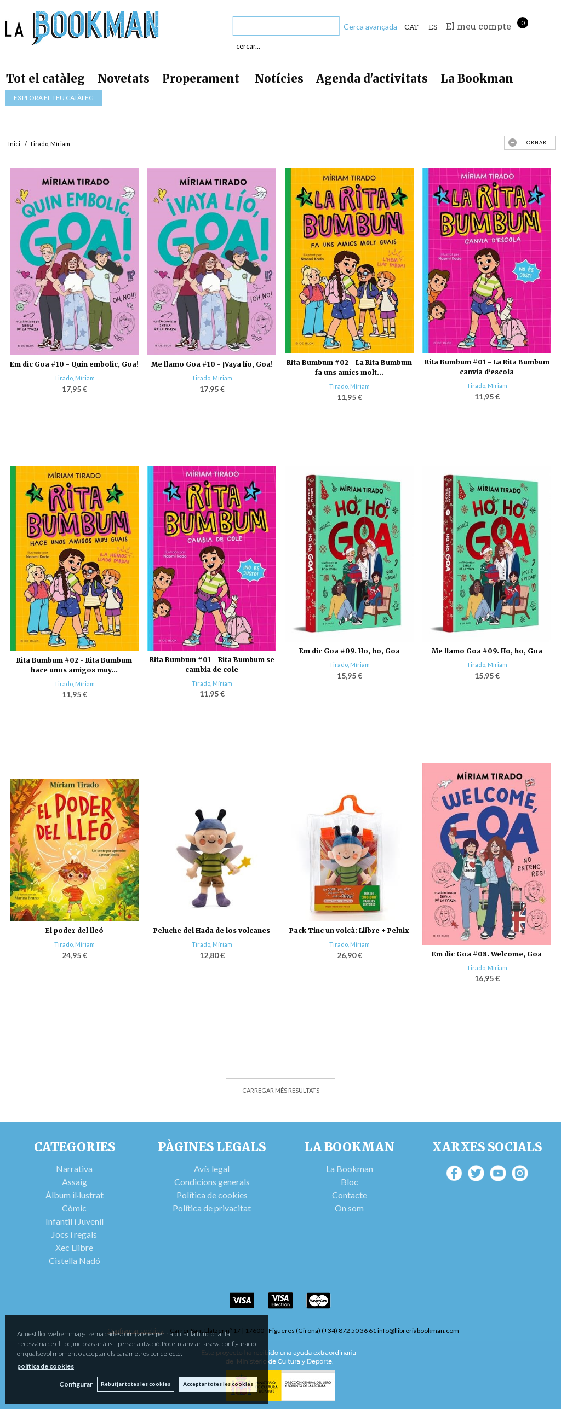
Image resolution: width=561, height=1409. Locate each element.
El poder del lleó (74, 930)
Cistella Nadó (74, 1260)
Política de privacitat (212, 1208)
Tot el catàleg (45, 78)
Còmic (74, 1208)
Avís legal (212, 1168)
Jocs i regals (74, 1234)
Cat (411, 27)
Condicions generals (212, 1181)
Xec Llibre (74, 1247)
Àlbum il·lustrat (74, 1195)
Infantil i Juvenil (74, 1221)
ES (433, 27)
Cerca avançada (370, 26)
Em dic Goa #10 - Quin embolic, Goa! (74, 364)
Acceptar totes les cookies (218, 1384)
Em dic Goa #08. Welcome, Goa (487, 954)
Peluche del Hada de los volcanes (211, 930)
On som (349, 1208)
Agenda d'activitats (372, 78)
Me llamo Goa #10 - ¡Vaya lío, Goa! (212, 364)
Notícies (279, 78)
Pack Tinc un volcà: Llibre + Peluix (349, 930)
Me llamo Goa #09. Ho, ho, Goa (487, 651)
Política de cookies (212, 1195)
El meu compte (478, 26)
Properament (202, 78)
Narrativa (74, 1168)
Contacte (349, 1195)
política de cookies (45, 1365)
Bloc (349, 1181)
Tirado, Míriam (74, 377)
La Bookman (476, 78)
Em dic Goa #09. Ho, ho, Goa (349, 651)
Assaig (74, 1181)
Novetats (124, 78)
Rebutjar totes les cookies (135, 1384)
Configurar (74, 1384)
